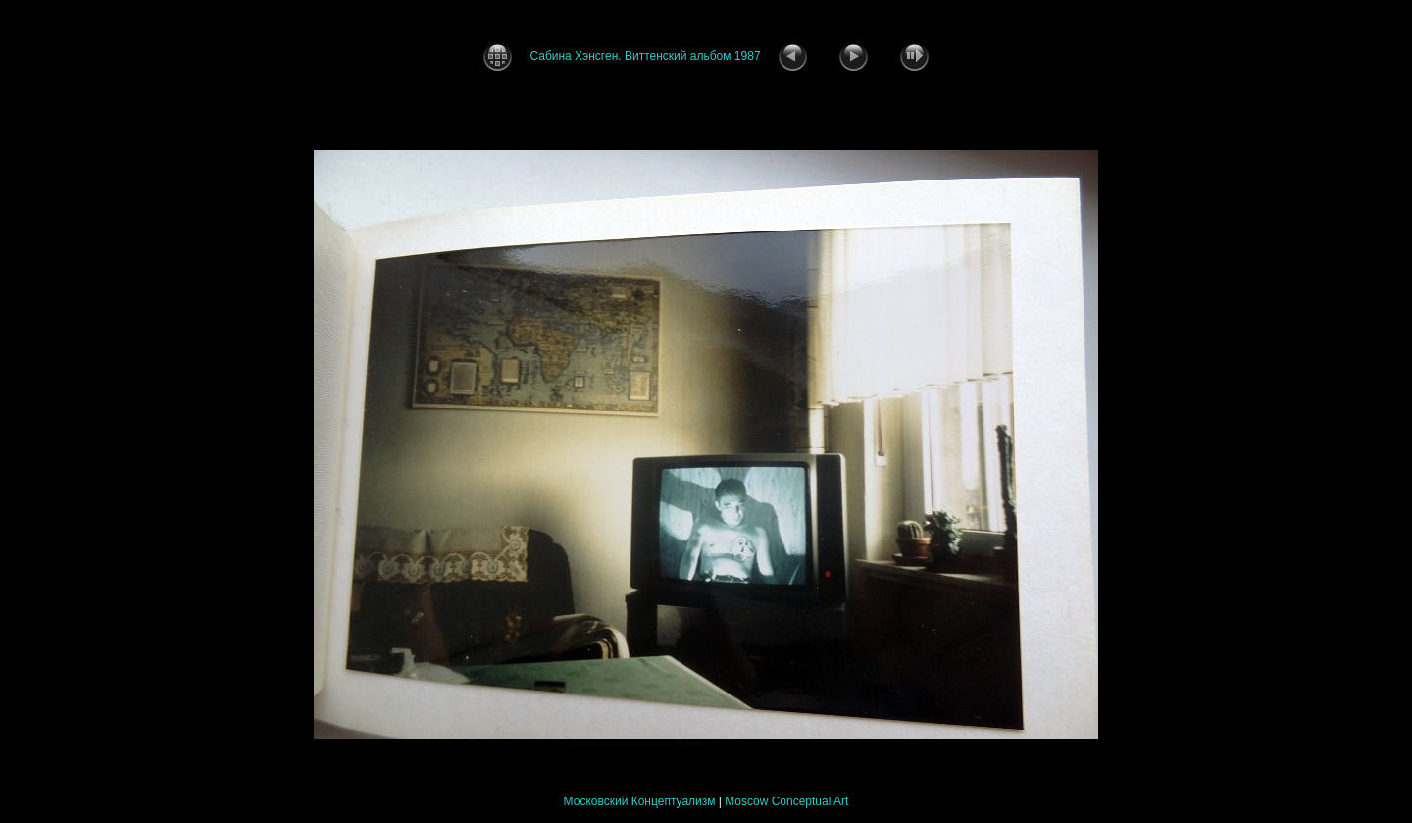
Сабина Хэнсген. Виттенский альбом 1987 (645, 56)
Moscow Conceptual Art (786, 801)
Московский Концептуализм (640, 801)
